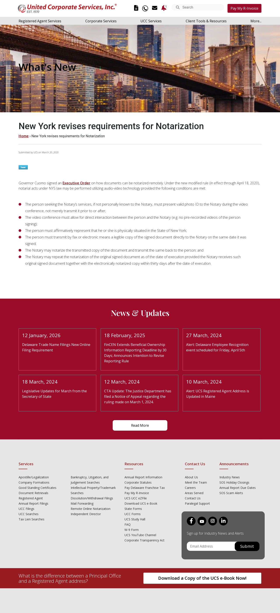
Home (24, 136)
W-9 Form (131, 530)
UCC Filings (26, 509)
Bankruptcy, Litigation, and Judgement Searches (89, 479)
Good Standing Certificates (37, 488)
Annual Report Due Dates (237, 488)
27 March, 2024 (204, 335)
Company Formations (34, 482)
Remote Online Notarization (90, 509)
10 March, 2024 (204, 381)
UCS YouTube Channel (140, 535)
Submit (247, 546)
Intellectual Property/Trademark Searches (93, 490)
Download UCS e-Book (140, 503)
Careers (190, 488)
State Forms (133, 509)
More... (255, 21)
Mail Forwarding (82, 503)
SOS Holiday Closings (234, 482)
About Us (191, 477)
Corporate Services (101, 21)
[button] (178, 7)
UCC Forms (132, 514)
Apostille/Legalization (34, 477)
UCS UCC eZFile (135, 498)
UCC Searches (28, 514)
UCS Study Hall (134, 519)
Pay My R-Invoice (244, 8)
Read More (140, 425)
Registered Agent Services (40, 21)
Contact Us (193, 498)
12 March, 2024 (122, 381)
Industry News (229, 477)
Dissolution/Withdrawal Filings (92, 498)
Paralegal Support (197, 503)
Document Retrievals (33, 493)
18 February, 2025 (124, 335)
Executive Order (76, 183)
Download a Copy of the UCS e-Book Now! (202, 578)
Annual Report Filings (33, 503)
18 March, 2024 (40, 381)
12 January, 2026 (41, 335)
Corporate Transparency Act (144, 540)
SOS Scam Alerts (231, 493)
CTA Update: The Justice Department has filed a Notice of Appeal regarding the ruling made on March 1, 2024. (137, 396)
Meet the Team (196, 482)
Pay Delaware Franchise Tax (144, 488)
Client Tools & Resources (206, 21)
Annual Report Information (143, 477)
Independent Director (86, 514)
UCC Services (151, 21)
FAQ (127, 524)
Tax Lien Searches (31, 519)
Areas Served (194, 493)
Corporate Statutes (138, 482)
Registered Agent (31, 498)
